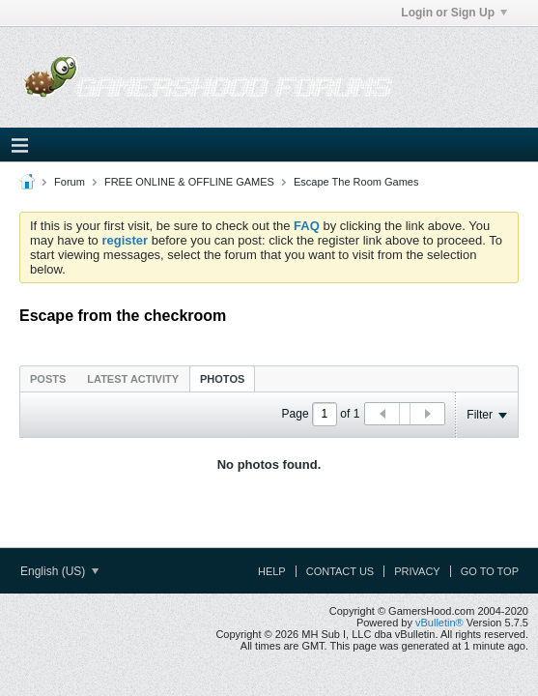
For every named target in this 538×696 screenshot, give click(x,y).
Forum (69, 182)
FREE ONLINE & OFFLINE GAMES (189, 182)
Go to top (490, 571)
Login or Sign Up (454, 12)
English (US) (59, 571)
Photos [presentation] (222, 379)
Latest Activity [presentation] (133, 379)
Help (272, 571)
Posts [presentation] (48, 379)
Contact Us (340, 571)
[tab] (47, 378)
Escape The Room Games (356, 182)
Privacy (416, 571)
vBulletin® (439, 622)
